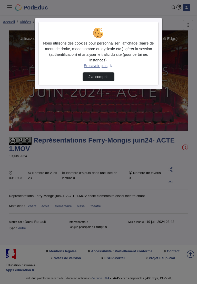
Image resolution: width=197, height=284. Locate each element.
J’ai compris (98, 77)
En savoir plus (98, 66)
